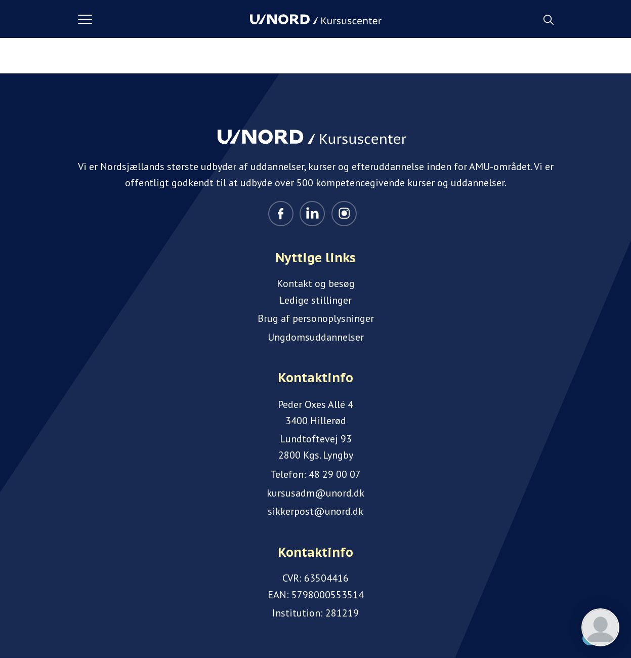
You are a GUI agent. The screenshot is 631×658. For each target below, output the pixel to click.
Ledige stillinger (315, 300)
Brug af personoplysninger (316, 318)
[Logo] (316, 19)
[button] (164, 19)
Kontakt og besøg (316, 283)
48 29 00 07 (335, 474)
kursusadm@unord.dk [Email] (315, 493)
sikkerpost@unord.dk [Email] (315, 511)
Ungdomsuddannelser (316, 337)
